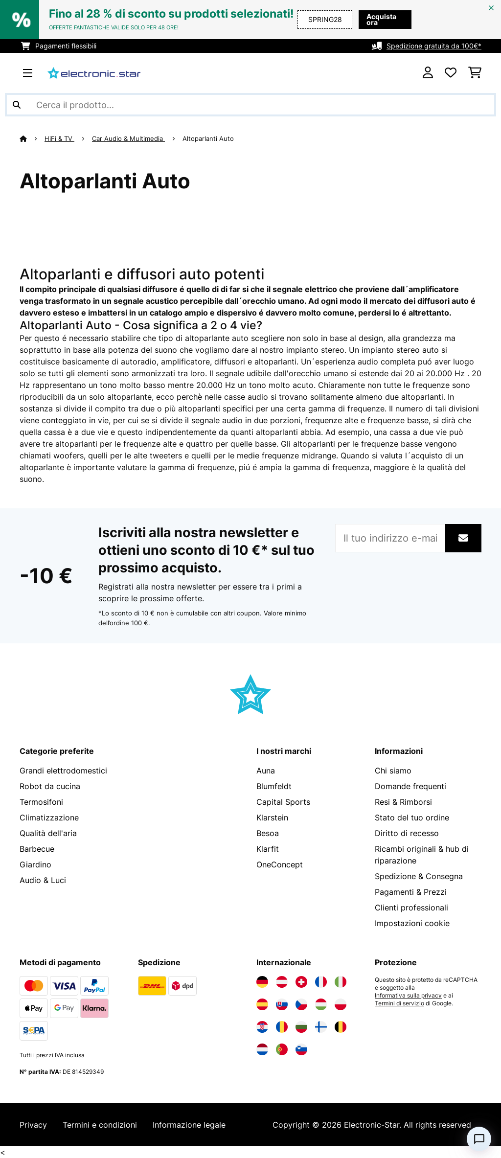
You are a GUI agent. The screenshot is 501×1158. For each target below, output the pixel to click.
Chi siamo (393, 770)
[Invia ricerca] (17, 105)
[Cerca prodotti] (250, 104)
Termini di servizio (399, 1003)
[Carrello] (474, 73)
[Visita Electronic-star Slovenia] (301, 1049)
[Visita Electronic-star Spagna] (262, 1004)
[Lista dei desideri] (450, 73)
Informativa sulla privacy (408, 995)
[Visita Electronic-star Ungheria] (321, 1004)
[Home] (32, 138)
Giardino (35, 864)
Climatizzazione (49, 817)
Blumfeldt (274, 786)
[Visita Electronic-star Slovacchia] (282, 1004)
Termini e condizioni (100, 1125)
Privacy (33, 1125)
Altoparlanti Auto (209, 138)
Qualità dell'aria (48, 833)
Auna (265, 770)
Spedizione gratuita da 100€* (434, 46)
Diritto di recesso (407, 833)
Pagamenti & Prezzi (411, 892)
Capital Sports (283, 802)
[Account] (428, 73)
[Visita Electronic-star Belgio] (340, 1027)
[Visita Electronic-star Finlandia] (321, 1027)
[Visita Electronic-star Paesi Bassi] (262, 1049)
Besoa (267, 833)
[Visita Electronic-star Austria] (282, 982)
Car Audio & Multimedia (128, 138)
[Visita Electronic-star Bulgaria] (301, 1027)
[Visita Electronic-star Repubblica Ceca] (301, 1004)
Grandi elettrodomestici (63, 770)
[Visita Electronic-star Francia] (321, 982)
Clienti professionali (411, 907)
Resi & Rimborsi (403, 802)
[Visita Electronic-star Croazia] (262, 1027)
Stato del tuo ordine (412, 817)
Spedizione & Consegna (419, 876)
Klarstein (272, 817)
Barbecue (37, 849)
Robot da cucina (50, 786)
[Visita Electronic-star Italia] (340, 982)
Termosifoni (41, 802)
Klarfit (267, 849)
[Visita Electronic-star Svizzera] (301, 982)
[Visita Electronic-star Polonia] (340, 1004)
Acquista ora (376, 19)
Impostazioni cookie (412, 923)
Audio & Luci (43, 880)
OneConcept (279, 864)
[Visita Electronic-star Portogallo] (282, 1049)
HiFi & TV (59, 138)
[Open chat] (479, 1139)
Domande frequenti (410, 786)
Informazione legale (189, 1125)
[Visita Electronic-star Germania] (262, 982)
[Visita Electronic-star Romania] (282, 1027)
